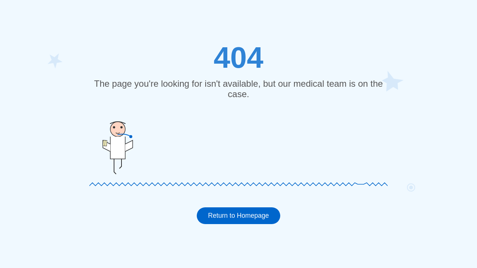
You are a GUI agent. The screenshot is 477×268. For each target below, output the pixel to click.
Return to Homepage (238, 215)
